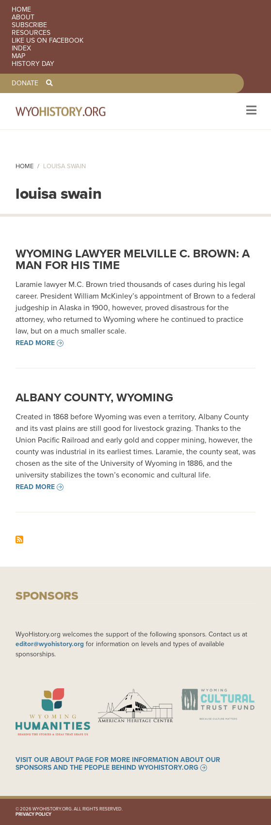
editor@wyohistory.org (50, 644)
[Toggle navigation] (250, 111)
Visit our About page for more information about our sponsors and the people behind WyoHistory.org (118, 764)
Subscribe (29, 25)
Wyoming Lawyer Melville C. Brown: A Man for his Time (133, 259)
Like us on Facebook (47, 41)
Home (21, 10)
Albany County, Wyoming (94, 397)
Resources (31, 33)
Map (18, 56)
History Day (33, 64)
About (23, 17)
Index (21, 48)
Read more (35, 343)
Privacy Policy (33, 814)
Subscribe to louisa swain (19, 539)
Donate (25, 83)
